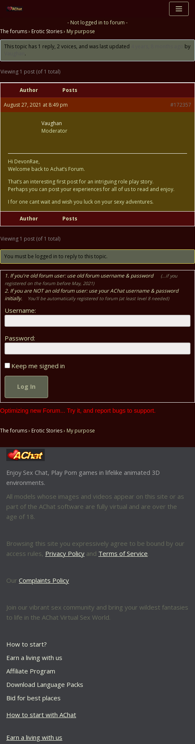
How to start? (26, 644)
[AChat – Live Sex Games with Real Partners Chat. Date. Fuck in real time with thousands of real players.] (16, 9)
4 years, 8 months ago (157, 46)
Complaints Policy (44, 580)
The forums (13, 31)
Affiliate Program (30, 671)
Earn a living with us (34, 657)
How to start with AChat (41, 714)
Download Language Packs (44, 684)
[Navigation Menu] (179, 9)
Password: (20, 338)
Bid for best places (33, 698)
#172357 (180, 104)
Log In (26, 386)
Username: (20, 310)
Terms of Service (123, 553)
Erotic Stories (46, 31)
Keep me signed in (38, 365)
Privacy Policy (65, 553)
